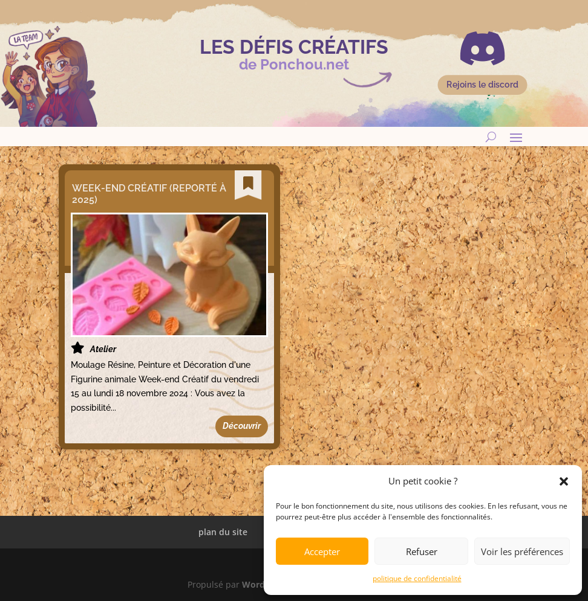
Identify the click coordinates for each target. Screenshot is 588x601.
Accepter (322, 551)
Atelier (101, 349)
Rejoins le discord (482, 85)
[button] (564, 481)
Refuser (421, 551)
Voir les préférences (522, 551)
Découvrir (242, 426)
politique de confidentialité (417, 578)
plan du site (222, 532)
